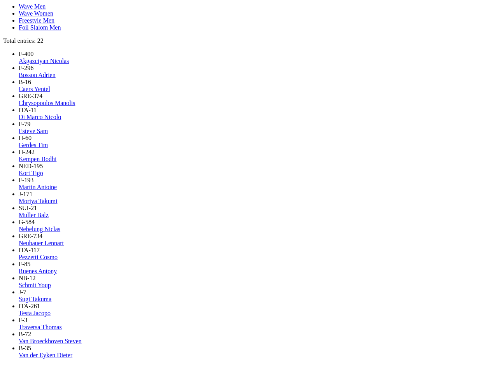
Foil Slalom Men (40, 27)
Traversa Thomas (40, 327)
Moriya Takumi (38, 201)
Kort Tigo (31, 173)
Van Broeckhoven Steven (50, 341)
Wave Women (36, 13)
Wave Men (32, 6)
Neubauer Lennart (41, 243)
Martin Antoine (38, 187)
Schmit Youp (35, 285)
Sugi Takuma (35, 299)
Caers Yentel (34, 89)
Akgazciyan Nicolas (44, 61)
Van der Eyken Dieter (45, 355)
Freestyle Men (36, 20)
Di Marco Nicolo (40, 117)
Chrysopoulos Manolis (47, 103)
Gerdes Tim (33, 145)
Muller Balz (34, 215)
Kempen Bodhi (37, 159)
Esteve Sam (33, 131)
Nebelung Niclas (39, 229)
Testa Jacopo (35, 313)
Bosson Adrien (37, 75)
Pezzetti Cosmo (38, 257)
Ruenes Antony (38, 271)
